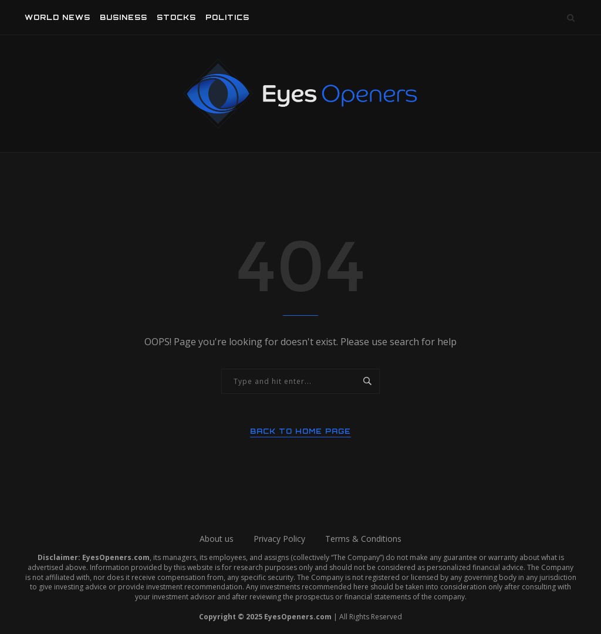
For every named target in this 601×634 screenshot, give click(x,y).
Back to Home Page (300, 431)
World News (57, 17)
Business (123, 17)
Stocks (176, 17)
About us (217, 538)
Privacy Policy (279, 538)
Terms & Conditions (363, 538)
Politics (227, 17)
